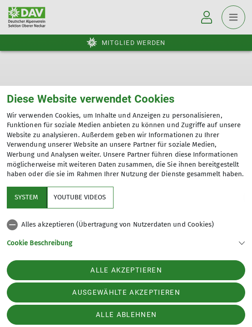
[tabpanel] (126, 239)
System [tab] (26, 197)
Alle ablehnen (126, 315)
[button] (126, 242)
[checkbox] (126, 225)
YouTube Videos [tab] (80, 197)
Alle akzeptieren (126, 270)
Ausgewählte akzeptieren (126, 292)
